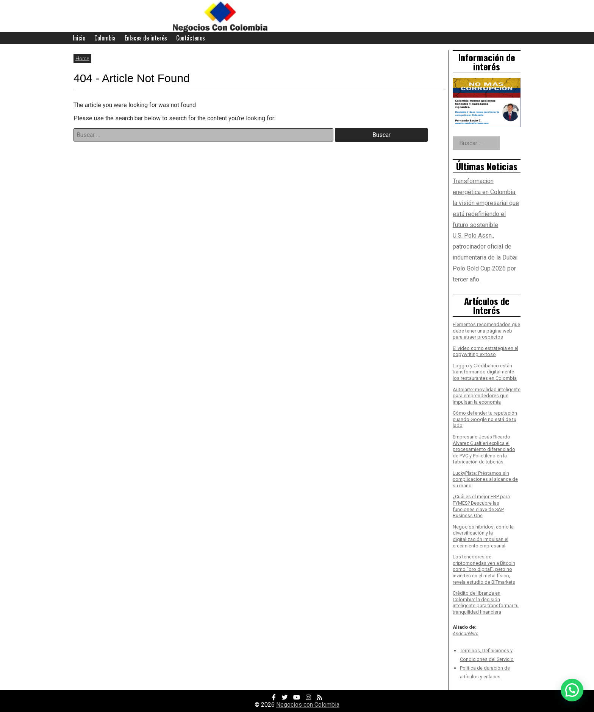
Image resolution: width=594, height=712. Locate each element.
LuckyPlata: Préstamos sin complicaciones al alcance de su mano (485, 479)
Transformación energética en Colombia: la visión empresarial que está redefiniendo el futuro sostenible (486, 202)
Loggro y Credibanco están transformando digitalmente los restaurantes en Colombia (485, 372)
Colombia (105, 37)
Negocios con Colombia (307, 704)
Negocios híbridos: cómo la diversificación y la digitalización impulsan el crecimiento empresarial (483, 536)
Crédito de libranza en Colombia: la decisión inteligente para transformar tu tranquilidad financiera (486, 602)
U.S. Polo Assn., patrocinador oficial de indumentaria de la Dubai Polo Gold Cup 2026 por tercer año (485, 257)
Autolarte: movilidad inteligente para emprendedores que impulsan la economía (487, 396)
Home (82, 58)
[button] (572, 690)
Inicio (79, 37)
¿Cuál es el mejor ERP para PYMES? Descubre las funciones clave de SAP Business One (481, 506)
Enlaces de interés (146, 37)
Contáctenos (190, 37)
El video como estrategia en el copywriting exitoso (485, 351)
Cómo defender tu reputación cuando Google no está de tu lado (485, 419)
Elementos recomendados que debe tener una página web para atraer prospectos (486, 331)
